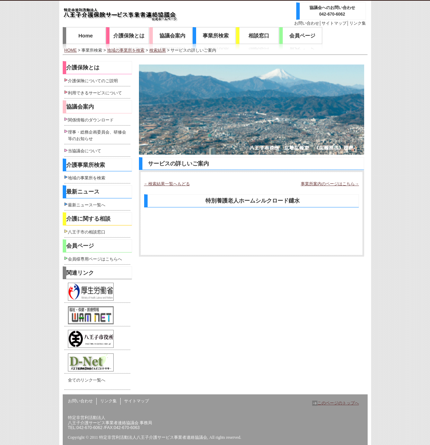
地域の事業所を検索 (125, 50)
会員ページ (302, 35)
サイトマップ (334, 23)
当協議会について (84, 150)
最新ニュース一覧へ (86, 205)
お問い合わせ (306, 23)
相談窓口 (258, 35)
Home (85, 35)
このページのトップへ (335, 403)
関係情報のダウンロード (91, 120)
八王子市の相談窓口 (86, 232)
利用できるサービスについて (95, 93)
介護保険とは (128, 35)
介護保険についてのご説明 (93, 80)
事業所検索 (216, 35)
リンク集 (357, 23)
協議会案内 (172, 35)
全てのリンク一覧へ (86, 380)
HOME (70, 50)
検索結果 (157, 50)
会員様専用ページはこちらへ (95, 259)
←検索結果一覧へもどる (167, 183)
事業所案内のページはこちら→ (330, 183)
